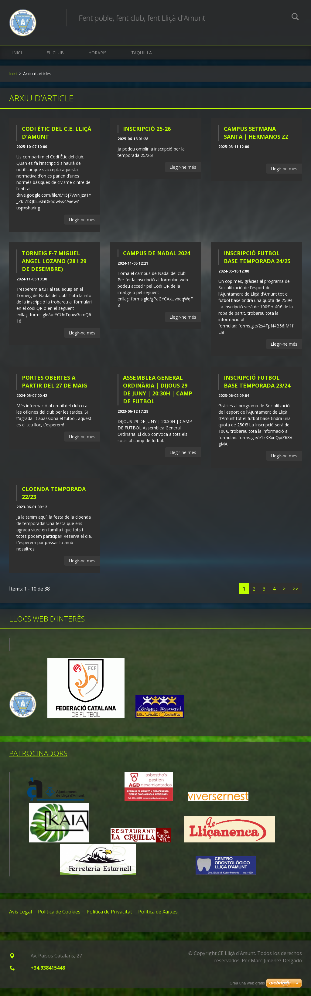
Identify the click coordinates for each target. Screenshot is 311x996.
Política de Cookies (59, 919)
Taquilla (141, 60)
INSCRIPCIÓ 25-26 (147, 136)
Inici (17, 60)
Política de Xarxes (158, 919)
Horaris (97, 60)
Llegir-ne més (82, 227)
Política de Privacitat (109, 919)
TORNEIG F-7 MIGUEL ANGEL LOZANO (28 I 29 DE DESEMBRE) (54, 268)
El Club (55, 60)
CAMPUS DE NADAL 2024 (156, 261)
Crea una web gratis (247, 983)
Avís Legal (20, 919)
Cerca (295, 17)
